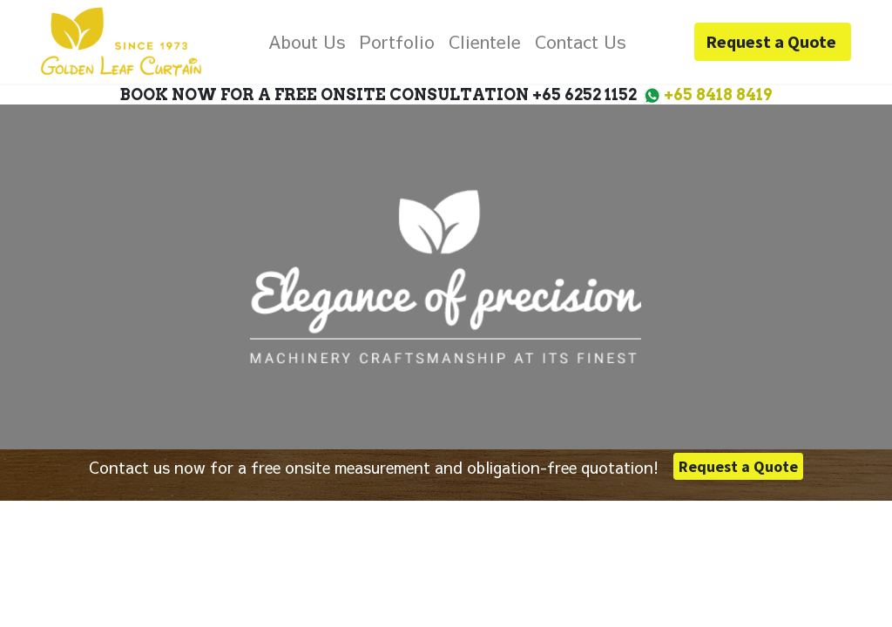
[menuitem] (307, 42)
